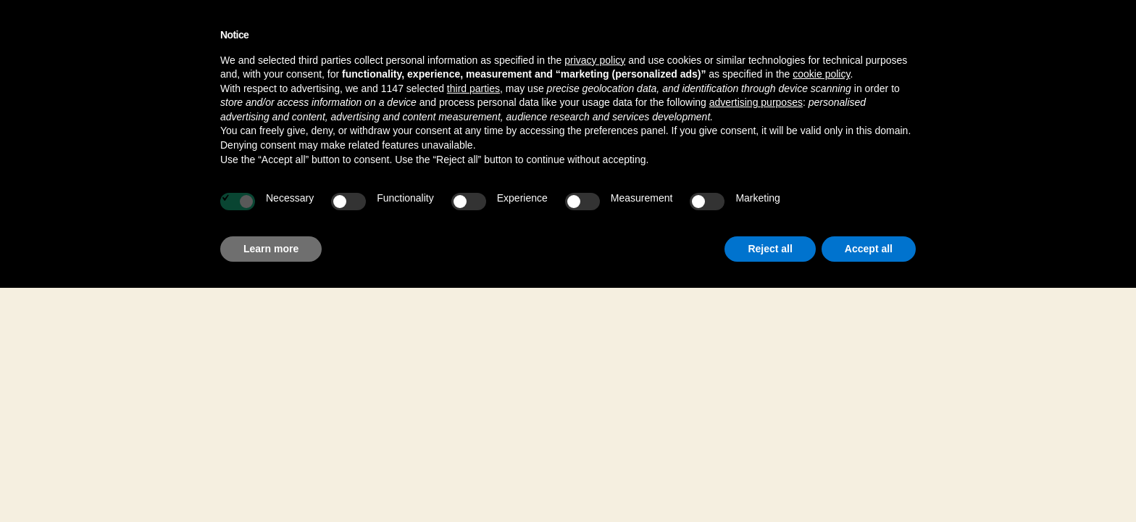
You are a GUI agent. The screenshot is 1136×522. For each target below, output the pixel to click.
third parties (473, 88)
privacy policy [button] (594, 60)
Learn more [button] (270, 248)
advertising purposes (756, 102)
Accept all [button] (869, 248)
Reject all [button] (770, 248)
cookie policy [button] (821, 74)
